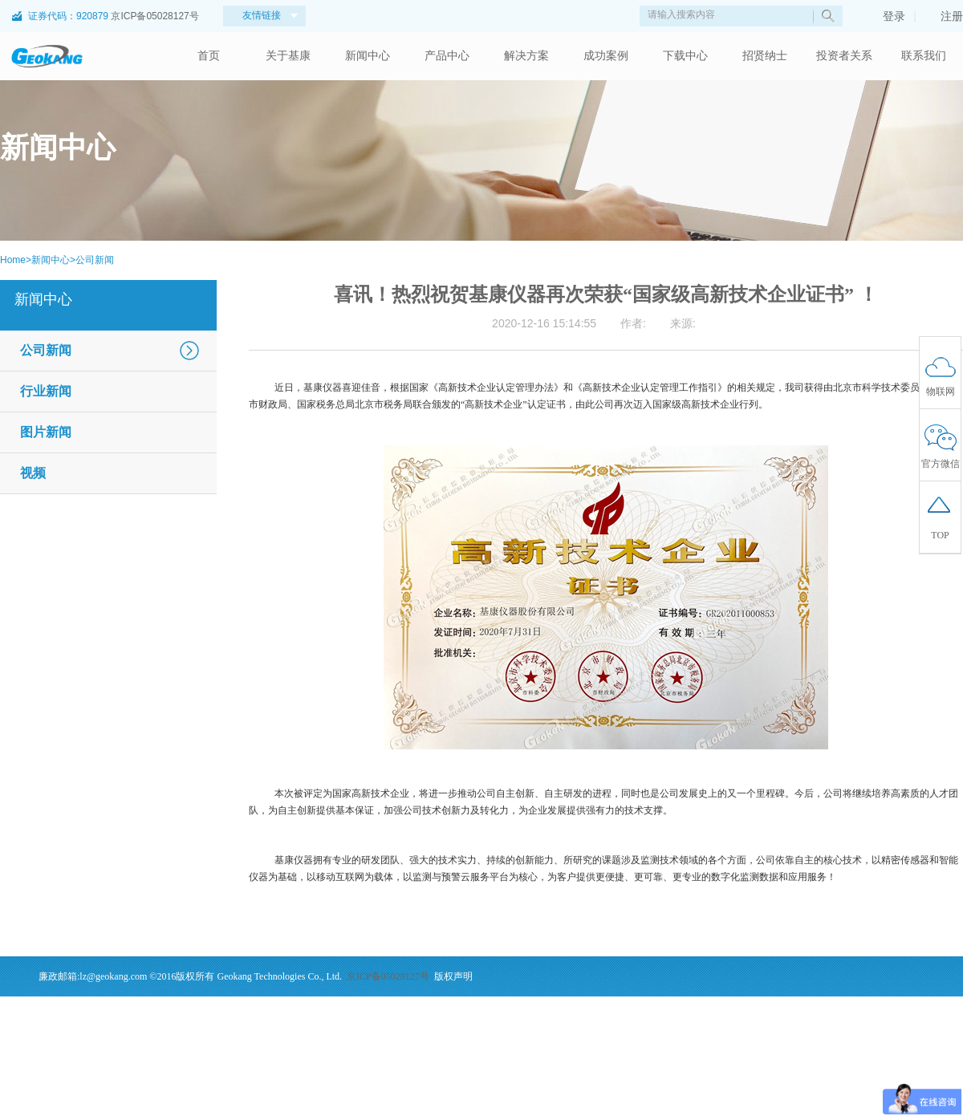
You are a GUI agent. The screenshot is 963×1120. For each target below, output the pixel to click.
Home (13, 260)
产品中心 (447, 56)
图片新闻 (45, 432)
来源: (683, 323)
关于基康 (288, 56)
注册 (943, 16)
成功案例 (605, 56)
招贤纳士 (764, 56)
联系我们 (923, 56)
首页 (208, 56)
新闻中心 (367, 56)
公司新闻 (94, 260)
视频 (33, 473)
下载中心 (685, 56)
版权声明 (453, 976)
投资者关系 (844, 56)
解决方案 (526, 56)
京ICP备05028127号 (154, 16)
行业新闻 (45, 391)
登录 (886, 16)
